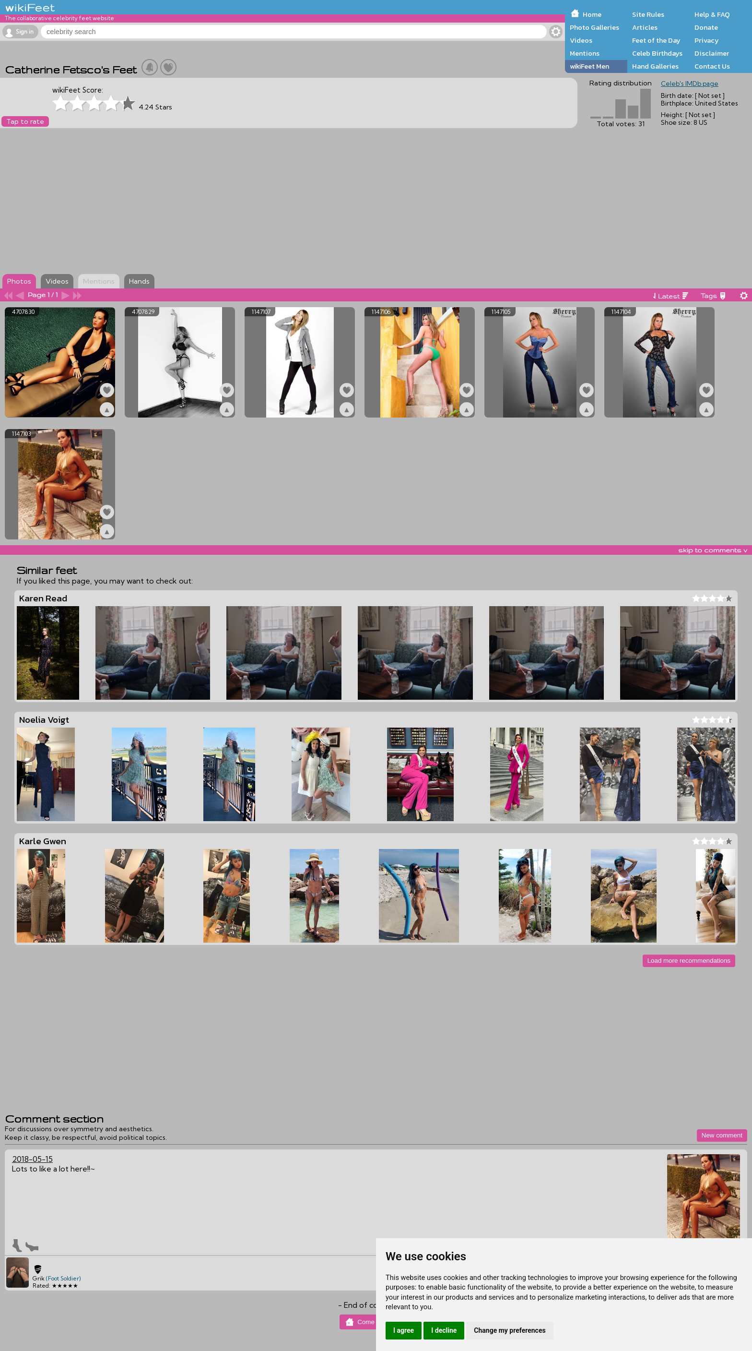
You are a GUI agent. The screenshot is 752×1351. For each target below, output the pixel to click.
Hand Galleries (655, 66)
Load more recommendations (688, 960)
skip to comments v (712, 550)
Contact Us (712, 66)
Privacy (706, 40)
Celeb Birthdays (657, 53)
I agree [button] (403, 1330)
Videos (581, 40)
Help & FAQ (712, 14)
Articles (645, 27)
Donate (706, 27)
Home (592, 14)
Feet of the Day (656, 40)
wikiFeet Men (589, 66)
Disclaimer (711, 53)
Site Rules (648, 14)
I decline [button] (444, 1330)
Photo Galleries (594, 27)
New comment (722, 1135)
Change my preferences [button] (509, 1330)
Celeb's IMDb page (689, 83)
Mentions (584, 53)
